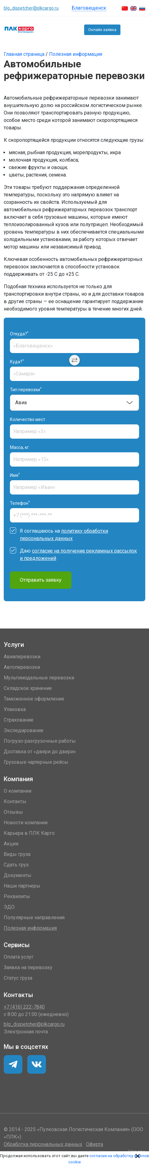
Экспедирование (23, 730)
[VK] (13, 1064)
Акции (11, 844)
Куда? (17, 361)
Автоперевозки (22, 667)
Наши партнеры (22, 886)
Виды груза (17, 854)
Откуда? (19, 333)
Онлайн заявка (102, 29)
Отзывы (13, 812)
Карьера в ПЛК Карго (29, 833)
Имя (15, 475)
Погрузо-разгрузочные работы (40, 741)
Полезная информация (75, 54)
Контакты (15, 801)
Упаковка (15, 709)
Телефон (20, 503)
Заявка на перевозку (28, 967)
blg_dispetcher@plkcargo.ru (31, 8)
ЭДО (9, 907)
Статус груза (18, 978)
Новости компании (25, 823)
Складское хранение (28, 688)
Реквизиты (17, 896)
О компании (17, 791)
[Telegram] (36, 1064)
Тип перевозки (26, 389)
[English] (133, 8)
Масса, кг (19, 447)
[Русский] (142, 8)
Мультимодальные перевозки (39, 678)
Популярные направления (34, 917)
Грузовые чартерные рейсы (36, 762)
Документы (17, 875)
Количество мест (27, 419)
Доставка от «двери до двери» (40, 751)
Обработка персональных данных (43, 1144)
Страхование (19, 720)
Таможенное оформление (34, 699)
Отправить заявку (40, 580)
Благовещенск (89, 8)
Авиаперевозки (22, 657)
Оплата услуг (19, 957)
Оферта (94, 1144)
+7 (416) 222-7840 (128, 29)
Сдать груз (16, 865)
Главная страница (25, 54)
